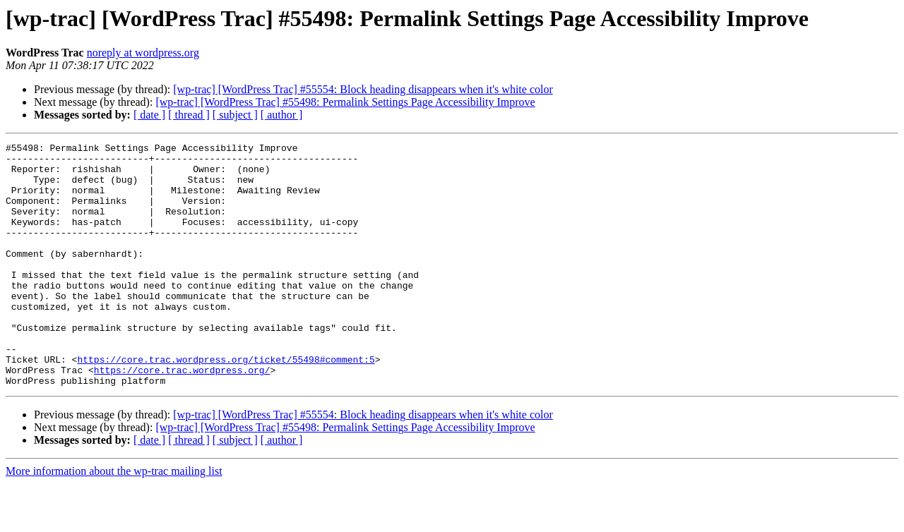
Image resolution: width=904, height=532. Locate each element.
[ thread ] (189, 115)
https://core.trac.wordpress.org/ (182, 416)
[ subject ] (235, 115)
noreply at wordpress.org (143, 53)
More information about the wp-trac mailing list (114, 520)
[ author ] (282, 115)
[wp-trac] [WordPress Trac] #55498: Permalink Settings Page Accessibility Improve (345, 102)
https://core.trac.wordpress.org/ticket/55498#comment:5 (225, 403)
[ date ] (149, 115)
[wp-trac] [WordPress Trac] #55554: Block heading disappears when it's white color (362, 89)
